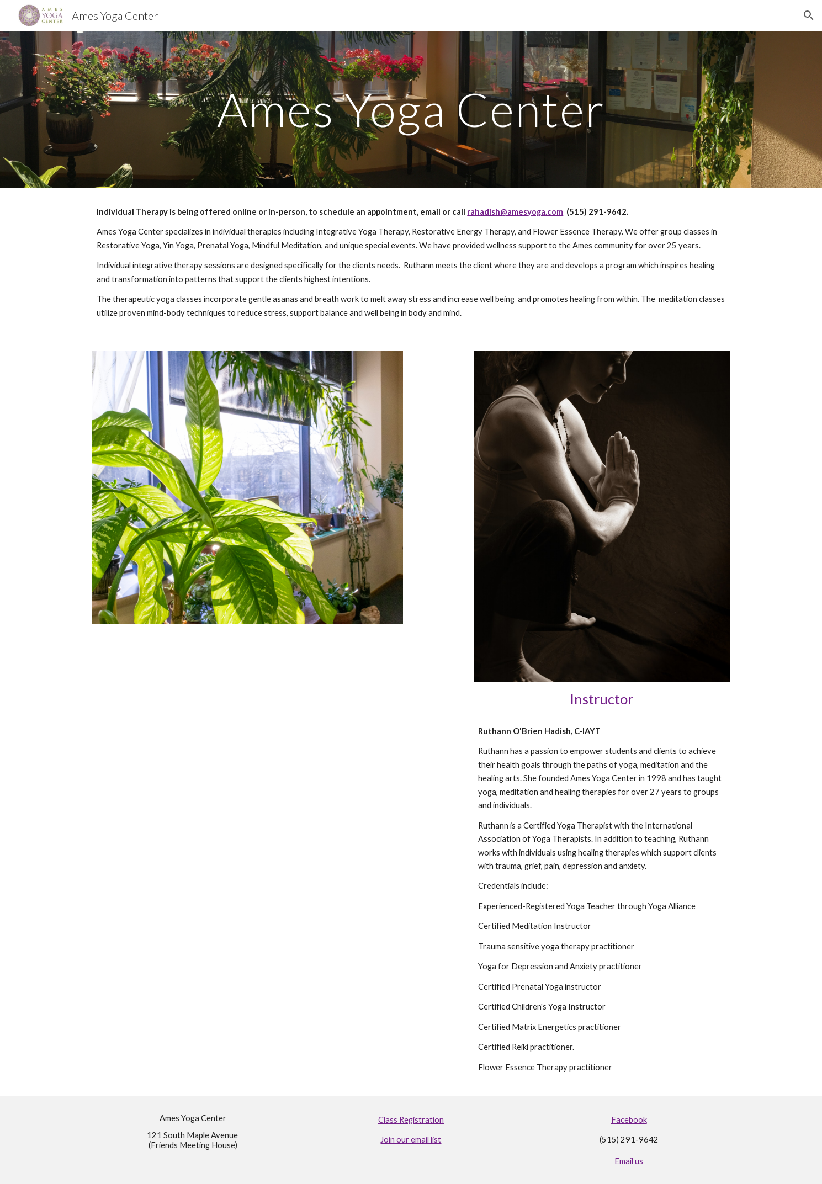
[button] (809, 15)
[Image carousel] (247, 487)
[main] (410, 109)
